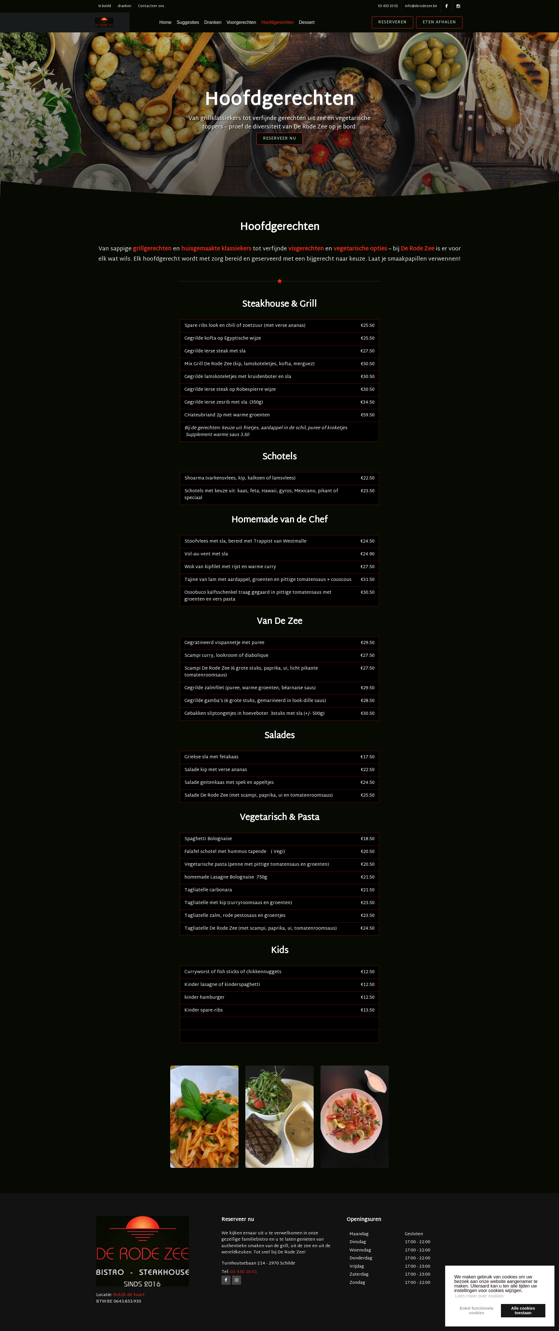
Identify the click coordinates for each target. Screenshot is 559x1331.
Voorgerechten (256, 22)
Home (180, 22)
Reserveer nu (279, 138)
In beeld (104, 6)
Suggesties (203, 22)
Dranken (227, 22)
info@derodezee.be (421, 6)
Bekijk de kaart (128, 1295)
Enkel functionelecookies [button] (477, 1310)
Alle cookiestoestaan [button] (523, 1310)
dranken (124, 6)
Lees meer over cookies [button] (479, 1295)
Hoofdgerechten (292, 22)
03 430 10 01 (388, 6)
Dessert (321, 22)
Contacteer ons (151, 6)
